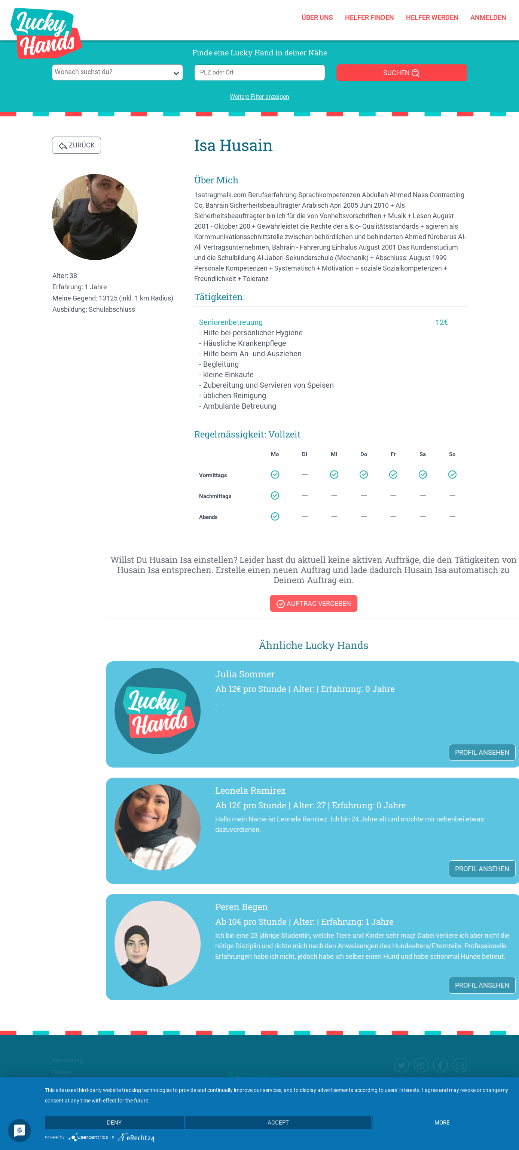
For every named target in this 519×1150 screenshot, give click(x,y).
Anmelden (488, 9)
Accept (278, 1122)
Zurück (76, 145)
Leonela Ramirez (418, 790)
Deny (114, 1122)
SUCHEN (401, 73)
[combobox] (117, 72)
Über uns (317, 9)
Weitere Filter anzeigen (259, 96)
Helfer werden (432, 9)
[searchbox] (117, 72)
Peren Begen (409, 907)
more (442, 1122)
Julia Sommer (413, 674)
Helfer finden (369, 9)
